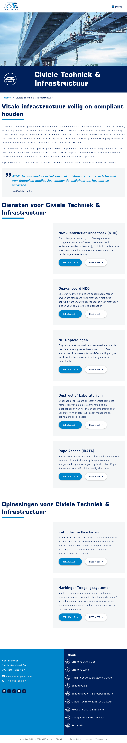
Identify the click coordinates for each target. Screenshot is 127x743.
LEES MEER (94, 262)
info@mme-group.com (19, 676)
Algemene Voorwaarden (96, 739)
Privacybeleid (76, 739)
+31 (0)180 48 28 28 (16, 681)
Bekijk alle (69, 262)
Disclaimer (61, 739)
